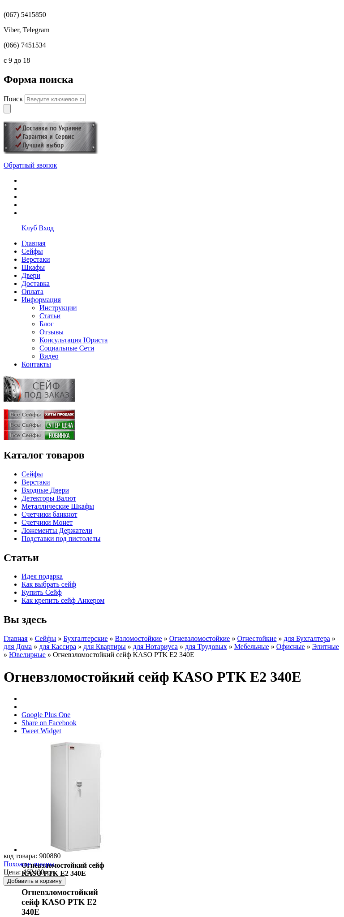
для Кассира (57, 646)
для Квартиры (104, 646)
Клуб (29, 228)
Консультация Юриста (73, 340)
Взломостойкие (138, 638)
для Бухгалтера (307, 638)
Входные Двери (45, 490)
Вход (46, 228)
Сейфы (32, 474)
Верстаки (36, 482)
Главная (16, 638)
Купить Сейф (42, 592)
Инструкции (58, 307)
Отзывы (51, 332)
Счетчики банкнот (49, 514)
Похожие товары (29, 864)
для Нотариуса (155, 646)
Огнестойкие (256, 638)
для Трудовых (206, 646)
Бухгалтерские (85, 638)
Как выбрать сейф (49, 584)
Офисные (290, 646)
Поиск (14, 99)
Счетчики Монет (47, 522)
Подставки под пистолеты (61, 538)
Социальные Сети (66, 348)
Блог (46, 324)
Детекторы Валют (49, 498)
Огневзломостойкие (199, 638)
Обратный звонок (30, 165)
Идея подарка (42, 576)
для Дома (18, 646)
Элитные (325, 646)
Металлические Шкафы (58, 506)
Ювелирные (27, 654)
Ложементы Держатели (57, 530)
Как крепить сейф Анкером (63, 600)
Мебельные (251, 646)
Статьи (49, 316)
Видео (48, 356)
